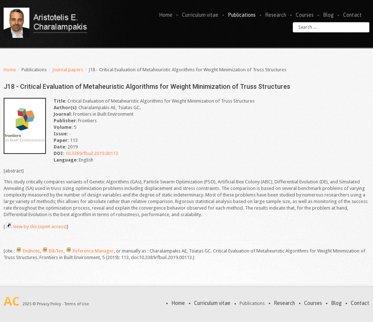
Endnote (31, 251)
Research (275, 15)
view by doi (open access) (40, 226)
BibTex (56, 251)
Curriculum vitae (200, 15)
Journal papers (67, 69)
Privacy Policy (49, 304)
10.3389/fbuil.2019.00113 (91, 153)
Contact (352, 15)
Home (165, 15)
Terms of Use (77, 304)
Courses (305, 15)
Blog (328, 15)
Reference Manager (93, 251)
